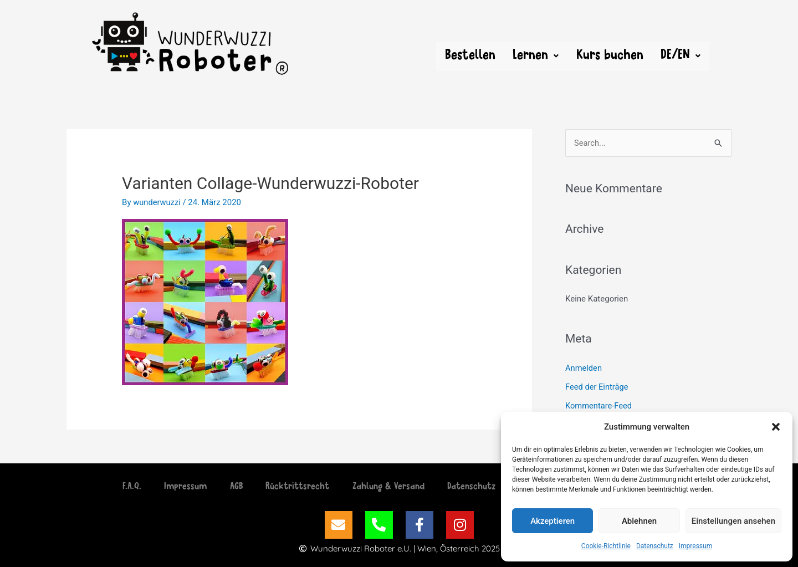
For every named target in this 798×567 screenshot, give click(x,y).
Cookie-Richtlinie (606, 546)
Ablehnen (639, 521)
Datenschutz (654, 546)
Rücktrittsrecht (296, 487)
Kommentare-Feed (599, 406)
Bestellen (469, 56)
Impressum (695, 546)
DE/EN (681, 56)
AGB (230, 487)
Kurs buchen (609, 56)
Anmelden (584, 368)
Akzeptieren (552, 521)
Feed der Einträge (597, 387)
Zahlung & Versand (390, 487)
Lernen (534, 56)
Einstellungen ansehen (733, 521)
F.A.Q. (119, 487)
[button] (775, 426)
